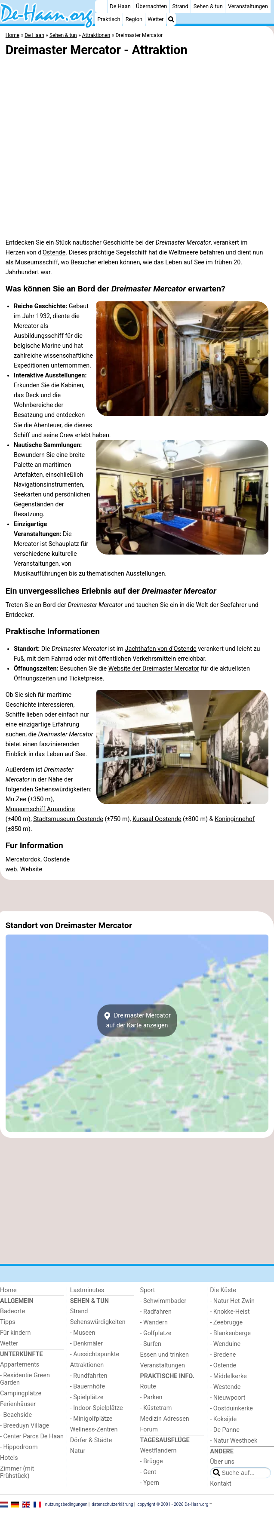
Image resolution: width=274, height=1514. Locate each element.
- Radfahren (156, 1311)
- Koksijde (223, 1419)
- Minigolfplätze (91, 1418)
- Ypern (149, 1482)
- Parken (151, 1397)
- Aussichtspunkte (94, 1354)
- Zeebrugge (226, 1322)
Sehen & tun (208, 6)
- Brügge (151, 1461)
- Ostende (223, 1365)
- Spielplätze (87, 1397)
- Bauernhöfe (87, 1386)
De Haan (120, 6)
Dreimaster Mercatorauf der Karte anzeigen (137, 1020)
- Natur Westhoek (233, 1440)
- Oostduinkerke (231, 1408)
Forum (149, 1429)
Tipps (7, 1322)
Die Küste (223, 1290)
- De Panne (225, 1430)
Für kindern (15, 1332)
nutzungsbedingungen (66, 1504)
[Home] (101, 6)
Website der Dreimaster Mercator (153, 668)
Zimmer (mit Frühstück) (17, 1472)
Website (31, 869)
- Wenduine (225, 1344)
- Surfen (150, 1344)
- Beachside (16, 1415)
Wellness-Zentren (94, 1429)
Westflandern (158, 1450)
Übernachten (151, 6)
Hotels (9, 1458)
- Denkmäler (86, 1343)
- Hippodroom (19, 1447)
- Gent (148, 1472)
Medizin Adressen (164, 1418)
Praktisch (108, 19)
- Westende (225, 1387)
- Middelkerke (228, 1376)
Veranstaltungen (248, 6)
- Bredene (223, 1354)
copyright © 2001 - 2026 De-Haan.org (173, 1504)
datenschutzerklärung (112, 1504)
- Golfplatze (156, 1333)
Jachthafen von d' (149, 649)
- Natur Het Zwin (232, 1301)
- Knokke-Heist (229, 1311)
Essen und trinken (164, 1354)
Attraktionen (87, 1365)
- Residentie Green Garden (25, 1379)
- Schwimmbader (163, 1301)
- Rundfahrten (89, 1375)
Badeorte (12, 1311)
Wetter (155, 19)
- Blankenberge (230, 1333)
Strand (180, 6)
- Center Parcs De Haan (32, 1436)
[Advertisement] (137, 895)
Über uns (222, 1461)
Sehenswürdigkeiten (98, 1322)
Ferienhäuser (18, 1404)
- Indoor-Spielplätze (96, 1408)
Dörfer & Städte (91, 1440)
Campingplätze (20, 1393)
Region (134, 19)
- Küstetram (156, 1408)
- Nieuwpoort (227, 1397)
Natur (78, 1451)
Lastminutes (87, 1290)
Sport (147, 1290)
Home (8, 1290)
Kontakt (220, 1483)
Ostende (54, 252)
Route (148, 1386)
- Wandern (154, 1322)
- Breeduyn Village (24, 1425)
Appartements (19, 1364)
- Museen (82, 1332)
